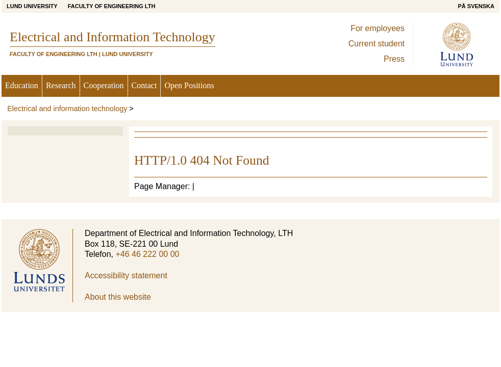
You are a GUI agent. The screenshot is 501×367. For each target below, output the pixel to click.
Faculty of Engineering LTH (112, 6)
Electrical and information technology (67, 108)
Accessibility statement (126, 275)
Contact (144, 85)
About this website (118, 297)
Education (21, 85)
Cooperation (104, 85)
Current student (376, 43)
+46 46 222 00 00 (147, 254)
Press (394, 59)
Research (61, 85)
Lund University (32, 6)
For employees (377, 28)
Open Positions (189, 85)
